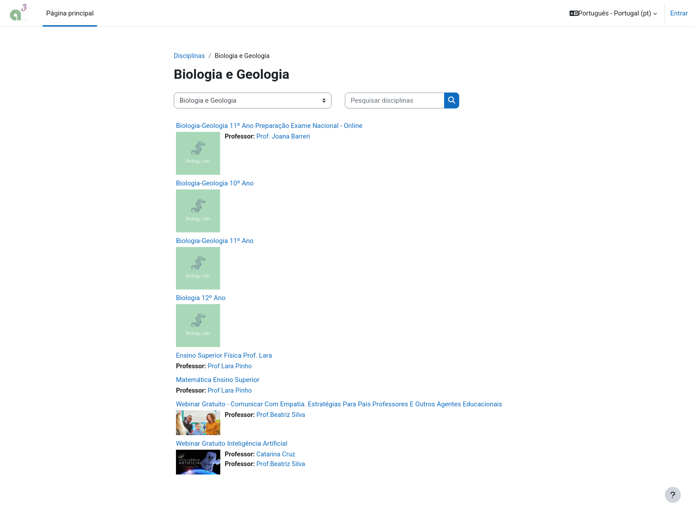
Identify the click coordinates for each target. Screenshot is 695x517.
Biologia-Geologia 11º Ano (215, 241)
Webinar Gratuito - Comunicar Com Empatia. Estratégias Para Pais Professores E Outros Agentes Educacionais (339, 405)
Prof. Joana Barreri (285, 137)
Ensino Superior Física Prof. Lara (224, 356)
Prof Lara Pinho (231, 367)
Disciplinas (190, 56)
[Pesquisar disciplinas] (395, 101)
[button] (613, 13)
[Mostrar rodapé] (673, 495)
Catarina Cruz (277, 455)
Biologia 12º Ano (201, 298)
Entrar (679, 13)
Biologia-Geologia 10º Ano (215, 184)
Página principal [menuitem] (70, 13)
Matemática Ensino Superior (217, 380)
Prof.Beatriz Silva (283, 416)
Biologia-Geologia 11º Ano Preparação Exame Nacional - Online (269, 126)
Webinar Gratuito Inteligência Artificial (231, 444)
